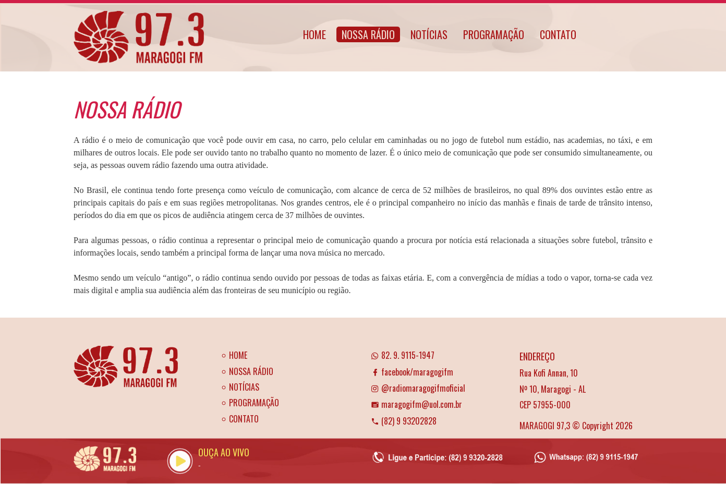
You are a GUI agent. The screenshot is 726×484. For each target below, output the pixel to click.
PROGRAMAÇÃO (493, 34)
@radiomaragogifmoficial (418, 388)
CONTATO (558, 34)
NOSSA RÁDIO (368, 34)
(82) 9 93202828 (404, 421)
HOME (314, 34)
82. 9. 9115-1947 (402, 355)
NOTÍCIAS (428, 34)
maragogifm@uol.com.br (416, 404)
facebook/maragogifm (412, 372)
